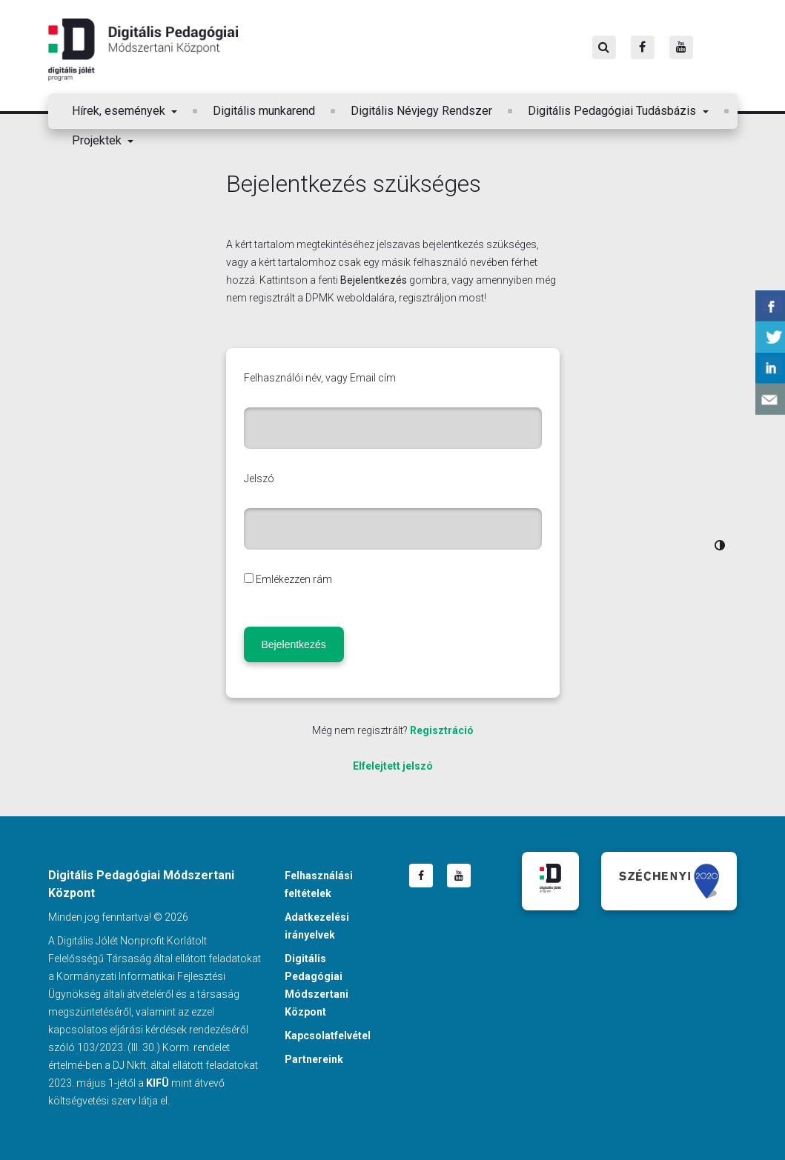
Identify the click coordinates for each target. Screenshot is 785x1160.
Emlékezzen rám (294, 579)
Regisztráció (442, 730)
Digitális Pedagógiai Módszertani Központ (143, 49)
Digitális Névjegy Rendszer (421, 111)
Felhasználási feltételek (319, 884)
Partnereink (314, 1059)
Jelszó (259, 478)
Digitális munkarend (264, 111)
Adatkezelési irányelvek (317, 926)
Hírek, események (120, 111)
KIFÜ (157, 1083)
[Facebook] (643, 47)
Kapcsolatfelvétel (328, 1035)
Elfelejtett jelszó (393, 766)
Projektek (98, 140)
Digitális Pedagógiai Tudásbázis (613, 111)
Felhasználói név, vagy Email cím (320, 378)
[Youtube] (681, 47)
